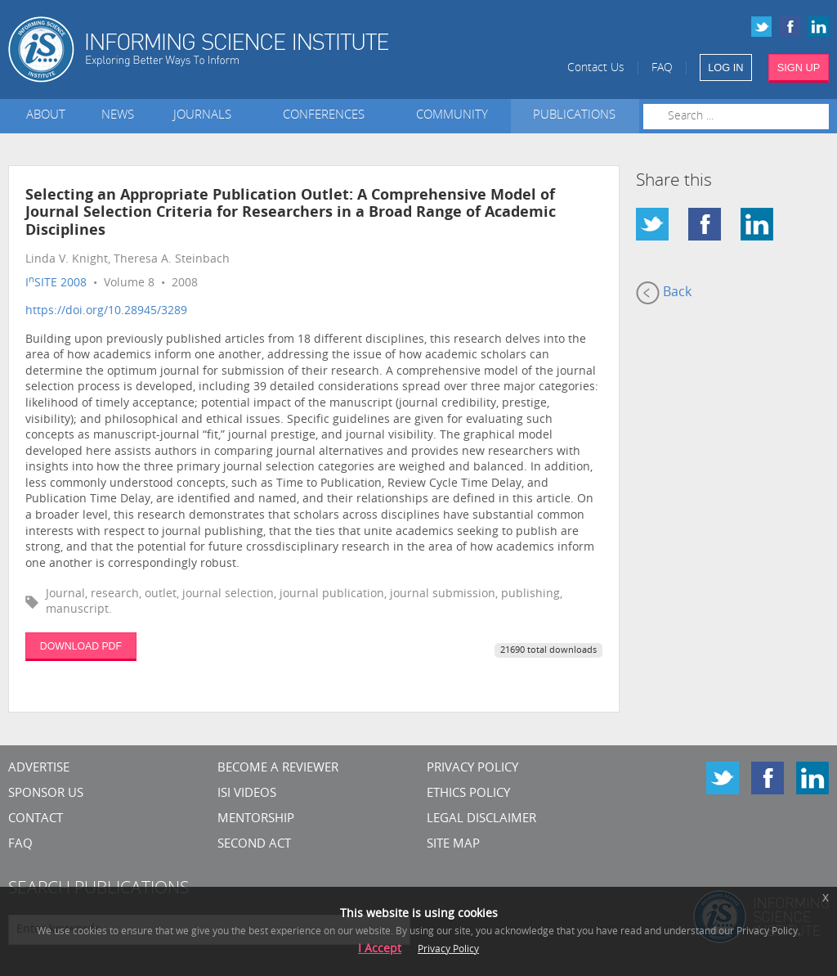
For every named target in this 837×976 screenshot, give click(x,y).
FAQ (662, 68)
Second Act (254, 845)
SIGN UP (799, 67)
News (117, 116)
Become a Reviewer (277, 768)
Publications (574, 116)
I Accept (379, 949)
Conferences (327, 116)
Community (452, 116)
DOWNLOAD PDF (81, 646)
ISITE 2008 (56, 283)
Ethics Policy (468, 794)
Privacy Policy (472, 768)
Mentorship (255, 819)
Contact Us (595, 68)
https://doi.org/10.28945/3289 (106, 311)
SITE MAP (453, 845)
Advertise (38, 768)
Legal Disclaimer (481, 819)
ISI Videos (246, 794)
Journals (205, 116)
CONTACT (35, 819)
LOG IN (725, 67)
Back (664, 292)
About (45, 116)
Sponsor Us (45, 794)
